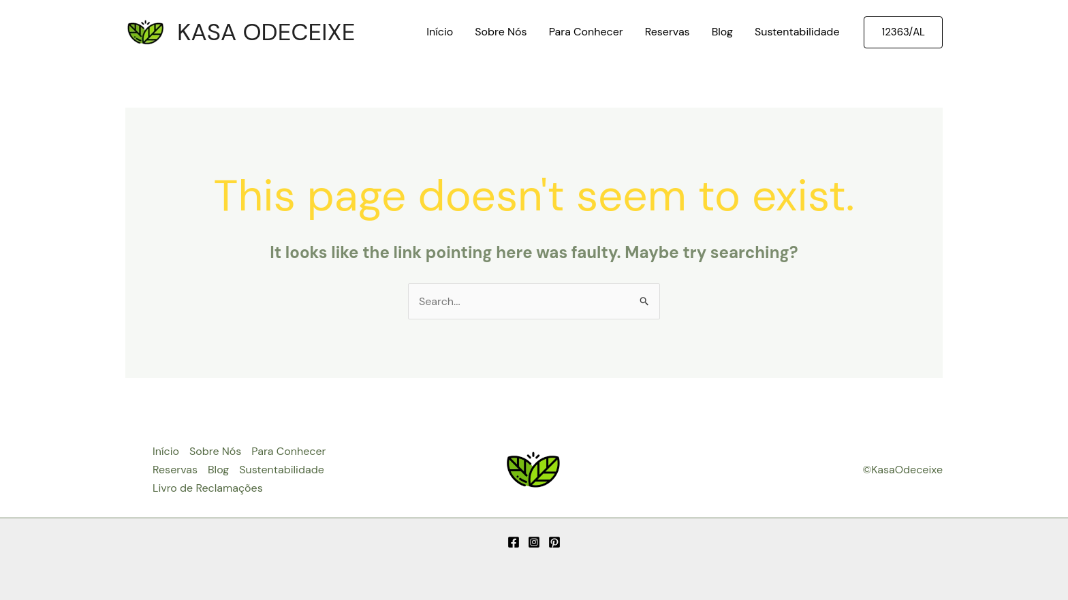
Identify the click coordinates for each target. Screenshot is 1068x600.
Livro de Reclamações (208, 488)
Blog (722, 32)
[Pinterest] (554, 542)
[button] (903, 32)
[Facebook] (513, 542)
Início (439, 32)
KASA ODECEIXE (266, 32)
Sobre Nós (501, 32)
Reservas (667, 32)
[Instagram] (534, 542)
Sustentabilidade (797, 32)
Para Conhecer (586, 32)
